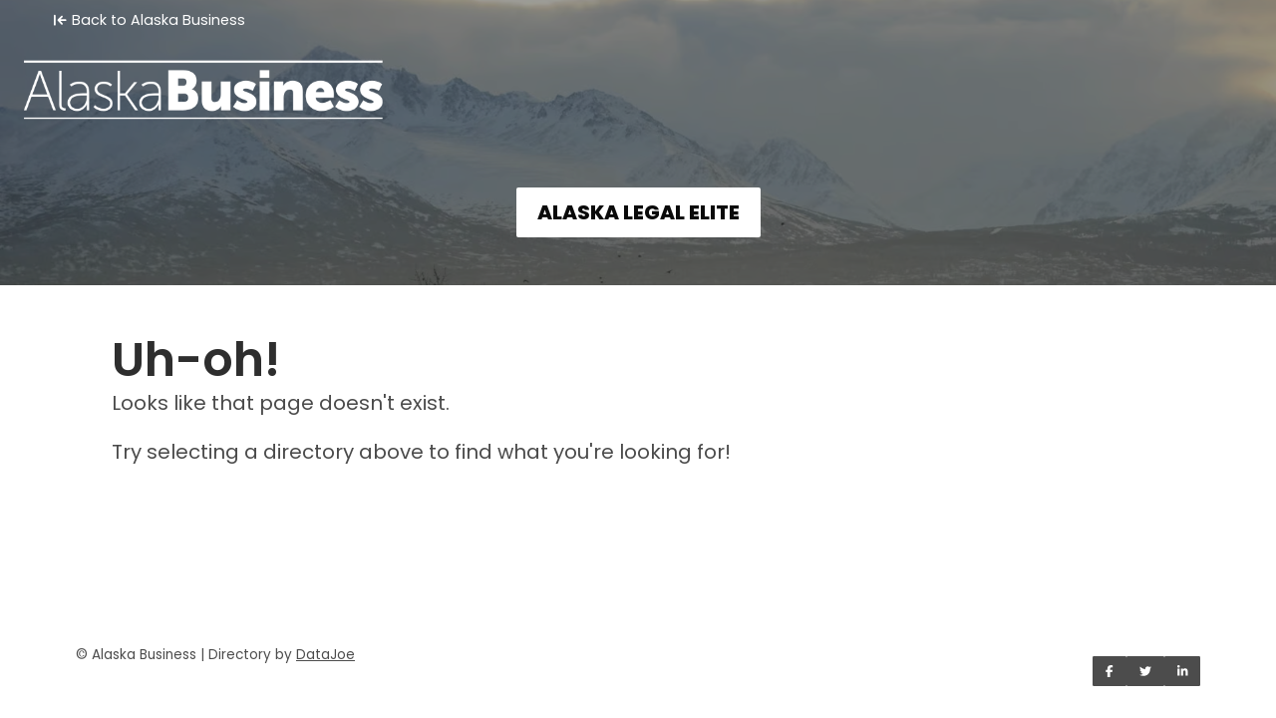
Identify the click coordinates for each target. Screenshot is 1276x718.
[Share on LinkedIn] (1182, 671)
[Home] (638, 76)
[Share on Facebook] (1109, 671)
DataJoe (325, 654)
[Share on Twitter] (1145, 671)
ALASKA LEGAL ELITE (638, 212)
